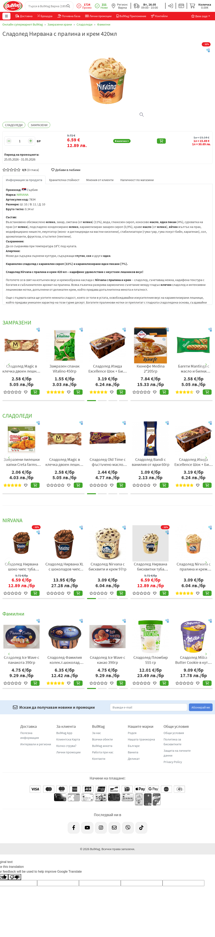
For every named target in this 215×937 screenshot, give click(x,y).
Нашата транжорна (141, 739)
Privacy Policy (173, 762)
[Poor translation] (14, 877)
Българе (134, 746)
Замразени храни (59, 24)
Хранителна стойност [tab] (64, 180)
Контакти (98, 759)
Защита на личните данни (177, 753)
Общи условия (174, 733)
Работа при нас (102, 752)
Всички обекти (102, 739)
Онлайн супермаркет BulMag (22, 24)
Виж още (199, 16)
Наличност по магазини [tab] (137, 180)
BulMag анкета (102, 746)
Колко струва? (66, 746)
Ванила (133, 752)
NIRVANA (23, 195)
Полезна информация (29, 735)
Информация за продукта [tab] (24, 180)
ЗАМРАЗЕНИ (39, 125)
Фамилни (103, 24)
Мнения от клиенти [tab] (100, 180)
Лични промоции (68, 752)
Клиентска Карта (68, 739)
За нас (96, 733)
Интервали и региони (35, 744)
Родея (132, 733)
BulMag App (64, 733)
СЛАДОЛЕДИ (14, 125)
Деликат (134, 759)
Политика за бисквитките (172, 741)
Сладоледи (84, 24)
